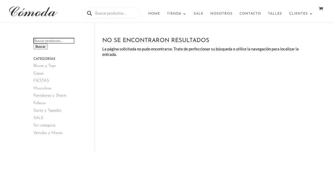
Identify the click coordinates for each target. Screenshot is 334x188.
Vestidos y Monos (48, 133)
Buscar (40, 46)
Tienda (174, 13)
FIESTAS (41, 81)
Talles (275, 13)
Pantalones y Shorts (50, 96)
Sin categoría (44, 125)
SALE (198, 13)
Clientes (298, 13)
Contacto (250, 13)
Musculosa (42, 88)
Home (154, 13)
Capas (38, 73)
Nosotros (221, 13)
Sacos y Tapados (47, 111)
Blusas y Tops (44, 66)
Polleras (39, 103)
